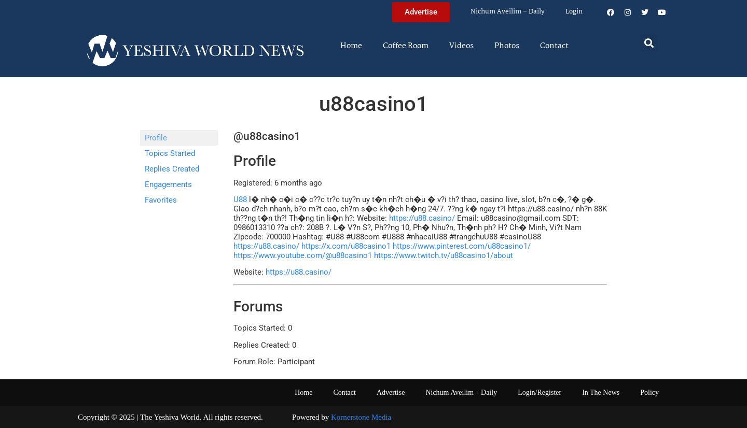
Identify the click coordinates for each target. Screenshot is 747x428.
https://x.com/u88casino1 (346, 246)
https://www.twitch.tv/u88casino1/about (443, 255)
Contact (554, 46)
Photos (506, 46)
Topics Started (170, 153)
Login (574, 11)
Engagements (168, 184)
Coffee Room (405, 46)
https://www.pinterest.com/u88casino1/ (462, 246)
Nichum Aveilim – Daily (508, 11)
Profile (156, 137)
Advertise (391, 392)
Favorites (161, 200)
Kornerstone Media (361, 417)
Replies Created (172, 169)
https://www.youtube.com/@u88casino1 (302, 255)
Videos (461, 46)
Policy (649, 392)
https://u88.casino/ (422, 218)
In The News (600, 392)
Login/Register (539, 392)
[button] (649, 42)
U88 (240, 199)
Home (351, 46)
